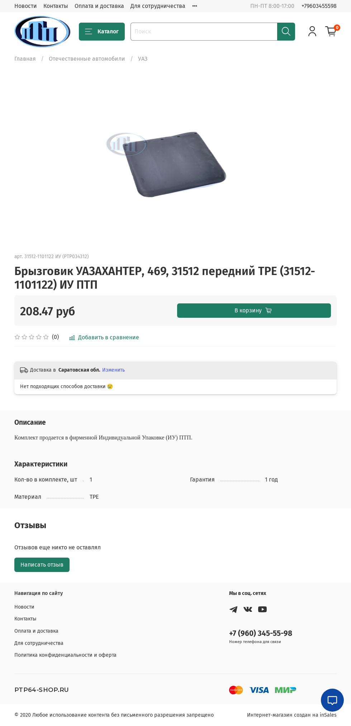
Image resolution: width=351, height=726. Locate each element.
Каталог (102, 31)
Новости (25, 6)
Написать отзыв (41, 564)
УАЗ (142, 58)
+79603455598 (319, 6)
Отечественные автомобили (87, 58)
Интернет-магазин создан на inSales (292, 715)
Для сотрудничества (158, 6)
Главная (25, 58)
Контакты (55, 6)
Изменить (113, 370)
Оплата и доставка (99, 6)
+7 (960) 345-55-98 (260, 633)
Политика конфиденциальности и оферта (65, 655)
